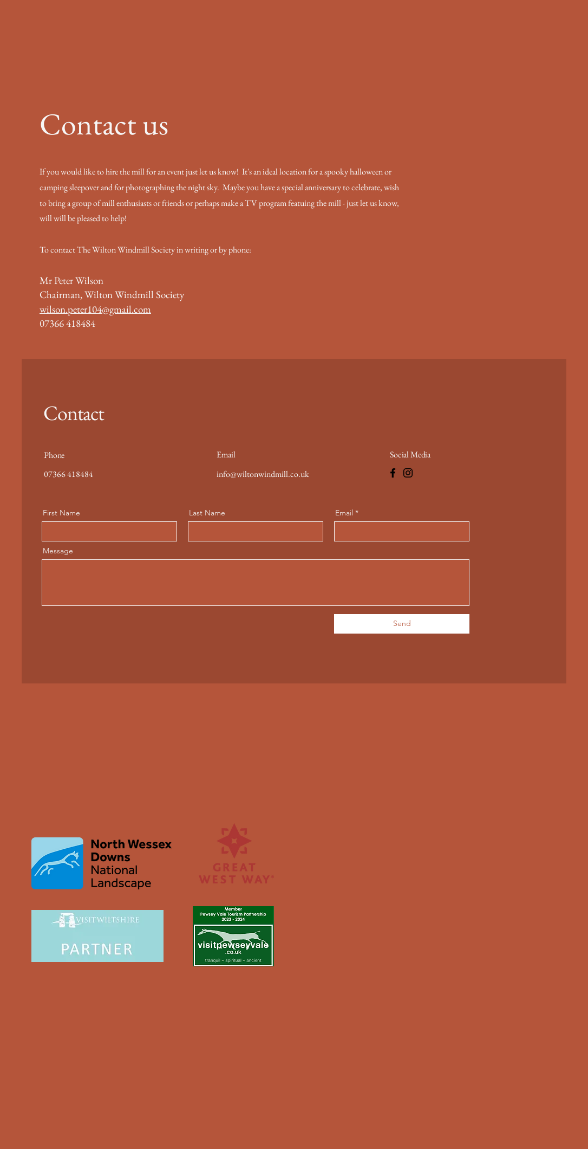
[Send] (401, 624)
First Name (61, 513)
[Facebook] (393, 473)
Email (344, 513)
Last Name (207, 513)
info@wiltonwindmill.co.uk (263, 474)
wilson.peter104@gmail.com (95, 309)
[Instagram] (408, 473)
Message (58, 550)
